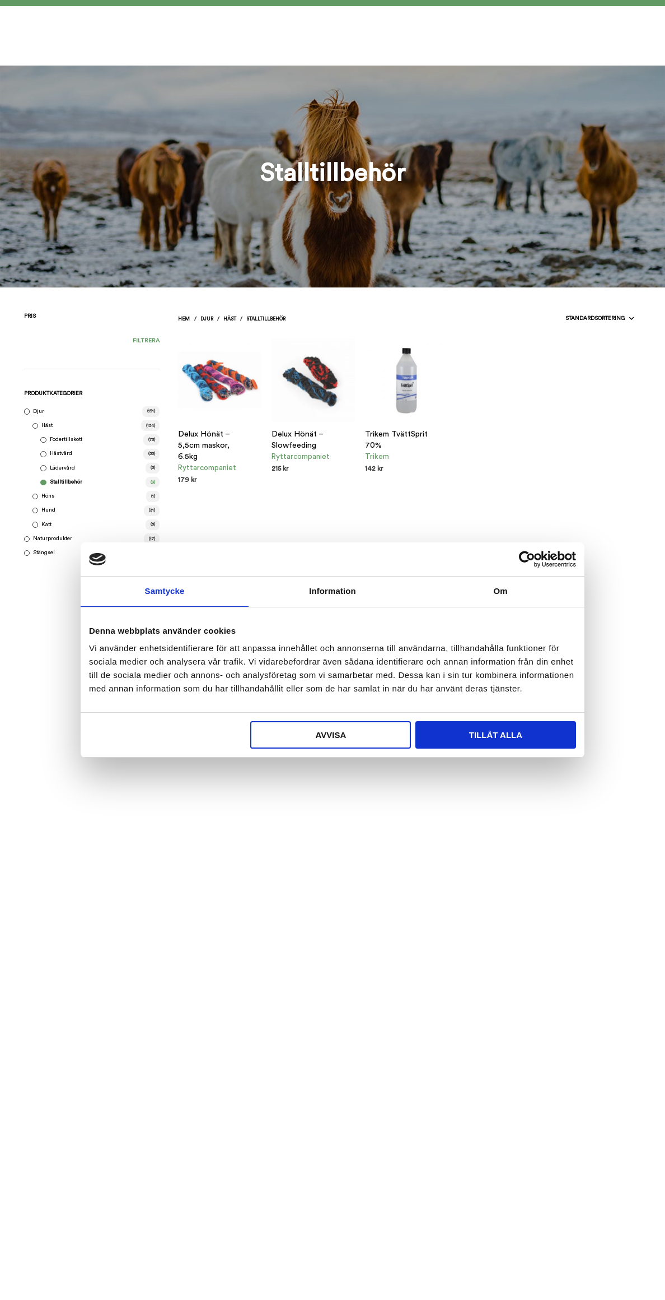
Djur (38, 411)
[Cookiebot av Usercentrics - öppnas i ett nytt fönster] (527, 559)
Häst (47, 425)
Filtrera (146, 340)
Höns (47, 496)
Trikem (377, 457)
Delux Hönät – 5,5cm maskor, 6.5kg (204, 445)
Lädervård (62, 468)
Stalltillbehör (66, 482)
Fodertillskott (66, 439)
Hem (184, 319)
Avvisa (330, 735)
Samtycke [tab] (165, 591)
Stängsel (44, 552)
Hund (48, 510)
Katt (46, 524)
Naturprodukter (52, 538)
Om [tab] (500, 591)
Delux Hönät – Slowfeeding (297, 439)
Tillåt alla (495, 735)
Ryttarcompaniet (207, 468)
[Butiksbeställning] (575, 319)
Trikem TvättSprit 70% (396, 439)
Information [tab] (332, 591)
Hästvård (61, 453)
